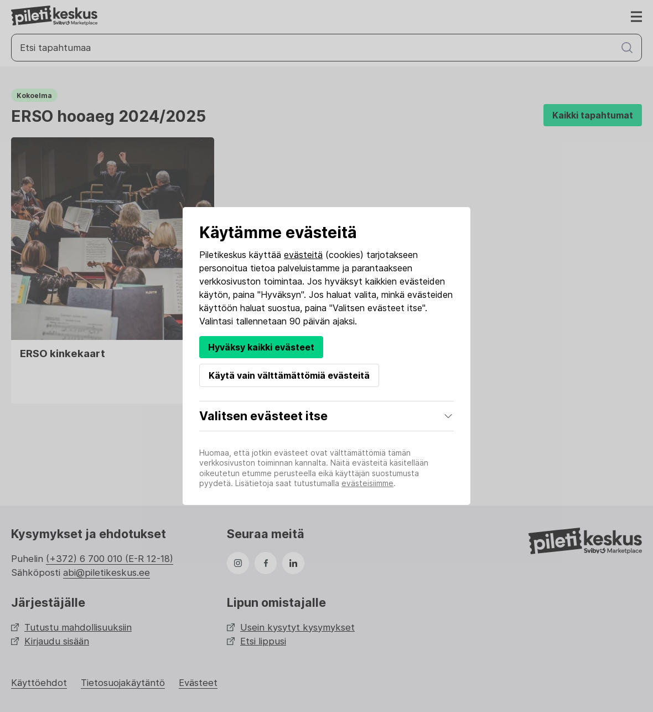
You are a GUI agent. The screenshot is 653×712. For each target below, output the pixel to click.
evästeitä (303, 254)
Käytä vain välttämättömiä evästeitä (289, 375)
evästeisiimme (367, 483)
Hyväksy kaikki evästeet (261, 347)
